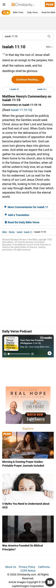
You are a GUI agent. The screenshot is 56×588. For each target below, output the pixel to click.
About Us (10, 566)
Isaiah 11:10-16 (21, 110)
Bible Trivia (18, 12)
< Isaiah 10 (14, 89)
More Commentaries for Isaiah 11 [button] (26, 207)
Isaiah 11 (28, 232)
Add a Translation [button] (17, 215)
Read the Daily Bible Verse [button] (22, 222)
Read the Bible (48, 12)
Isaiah (19, 232)
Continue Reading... (28, 79)
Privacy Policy (27, 566)
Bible (4, 232)
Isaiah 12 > (42, 89)
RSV (49, 47)
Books (12, 232)
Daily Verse (32, 12)
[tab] (28, 207)
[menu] (4, 5)
